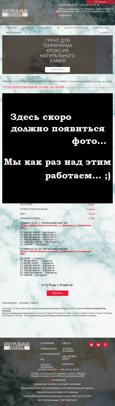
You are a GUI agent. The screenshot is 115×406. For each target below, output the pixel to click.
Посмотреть (57, 69)
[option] (57, 54)
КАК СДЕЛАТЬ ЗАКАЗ (13, 33)
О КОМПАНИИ (11, 28)
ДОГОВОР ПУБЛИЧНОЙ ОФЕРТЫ (76, 28)
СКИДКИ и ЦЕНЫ (27, 28)
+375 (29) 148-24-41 (66, 5)
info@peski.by (64, 15)
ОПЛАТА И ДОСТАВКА (101, 28)
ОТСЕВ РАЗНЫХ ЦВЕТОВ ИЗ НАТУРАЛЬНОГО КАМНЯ (41, 81)
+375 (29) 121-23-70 (88, 5)
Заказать (57, 293)
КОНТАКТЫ (105, 33)
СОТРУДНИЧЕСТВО (45, 28)
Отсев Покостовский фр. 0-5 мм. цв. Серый (91, 81)
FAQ (58, 28)
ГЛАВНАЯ (7, 81)
